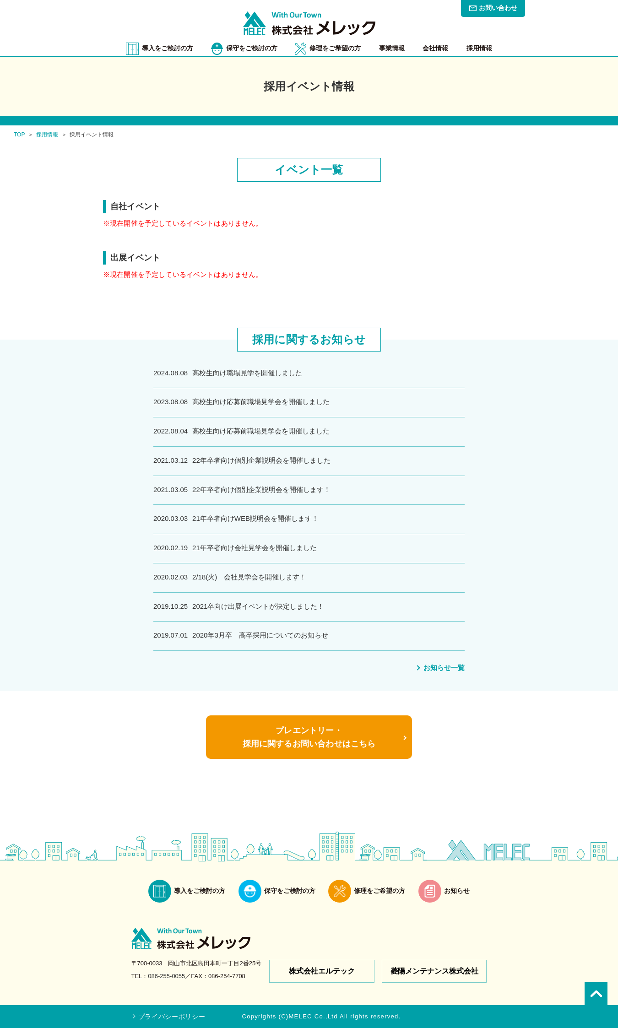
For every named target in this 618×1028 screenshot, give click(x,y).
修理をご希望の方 (335, 48)
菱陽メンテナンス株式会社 (434, 971)
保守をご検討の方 (251, 48)
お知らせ (444, 891)
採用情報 (47, 134)
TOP (19, 134)
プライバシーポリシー (172, 1016)
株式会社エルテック (322, 971)
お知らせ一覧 (444, 667)
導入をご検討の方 (167, 48)
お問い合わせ (498, 7)
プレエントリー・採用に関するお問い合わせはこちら (309, 737)
